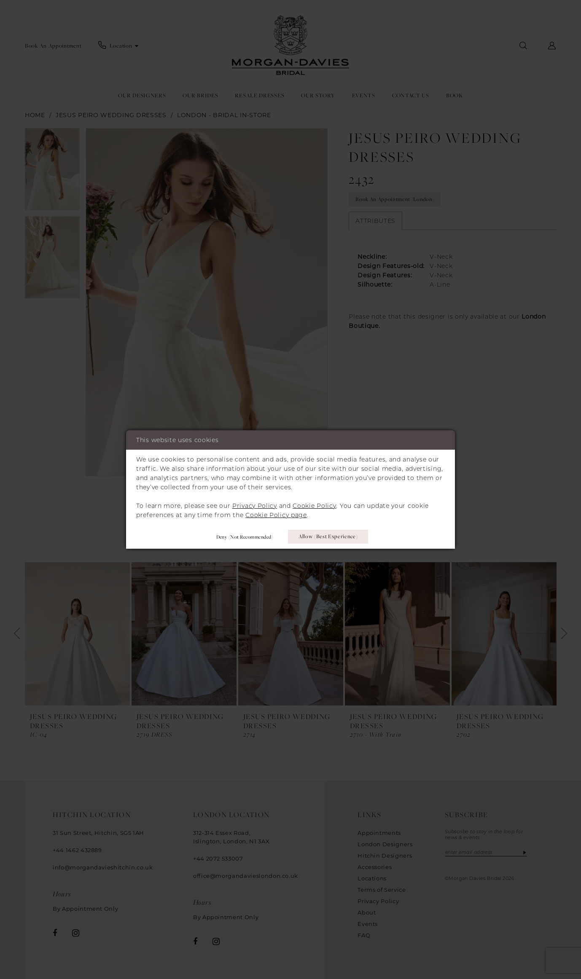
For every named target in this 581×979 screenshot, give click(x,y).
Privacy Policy (254, 505)
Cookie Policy (314, 505)
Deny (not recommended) (243, 536)
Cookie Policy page (276, 514)
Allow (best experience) (328, 536)
